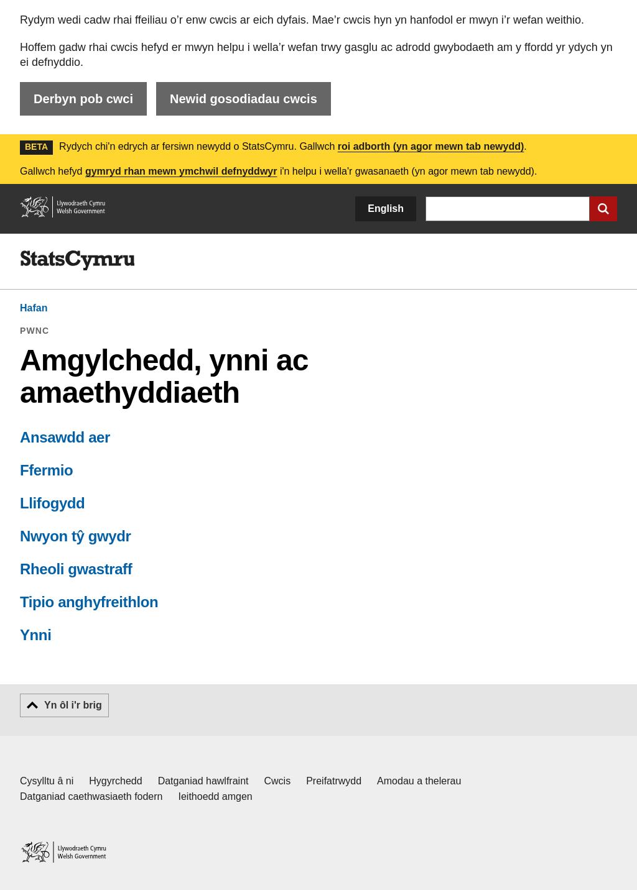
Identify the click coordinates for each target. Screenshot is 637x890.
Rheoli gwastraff (76, 569)
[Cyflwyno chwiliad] (603, 208)
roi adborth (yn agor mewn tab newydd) (431, 146)
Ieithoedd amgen (216, 796)
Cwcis (277, 781)
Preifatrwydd (333, 781)
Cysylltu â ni (46, 781)
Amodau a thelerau (419, 781)
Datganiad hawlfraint (203, 781)
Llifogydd (52, 503)
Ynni (35, 634)
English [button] (386, 208)
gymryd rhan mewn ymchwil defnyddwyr (181, 171)
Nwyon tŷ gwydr (75, 536)
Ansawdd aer (65, 437)
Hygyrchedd (115, 781)
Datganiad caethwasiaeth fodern (91, 796)
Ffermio (46, 470)
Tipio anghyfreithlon (89, 602)
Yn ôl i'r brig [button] (73, 705)
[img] (77, 260)
